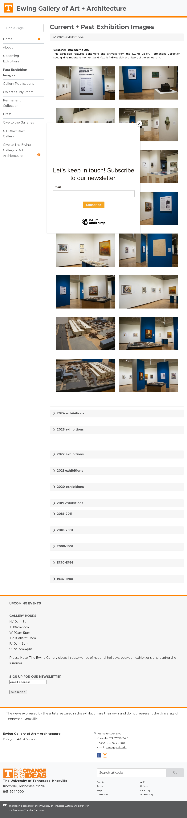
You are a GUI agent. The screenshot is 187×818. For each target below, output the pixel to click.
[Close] (139, 124)
